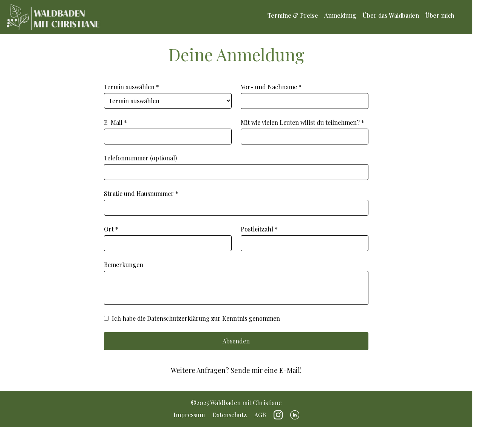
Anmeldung (340, 15)
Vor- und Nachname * (304, 96)
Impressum (189, 415)
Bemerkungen (236, 283)
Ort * (168, 238)
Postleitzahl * (304, 238)
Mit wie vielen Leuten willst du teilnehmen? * (304, 131)
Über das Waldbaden (390, 15)
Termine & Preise (293, 15)
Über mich (439, 15)
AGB (260, 415)
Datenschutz (229, 415)
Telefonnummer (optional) (236, 167)
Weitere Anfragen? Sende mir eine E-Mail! (236, 370)
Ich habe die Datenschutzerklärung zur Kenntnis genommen (192, 318)
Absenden (236, 341)
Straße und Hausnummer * (236, 202)
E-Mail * (168, 131)
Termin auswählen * (168, 96)
